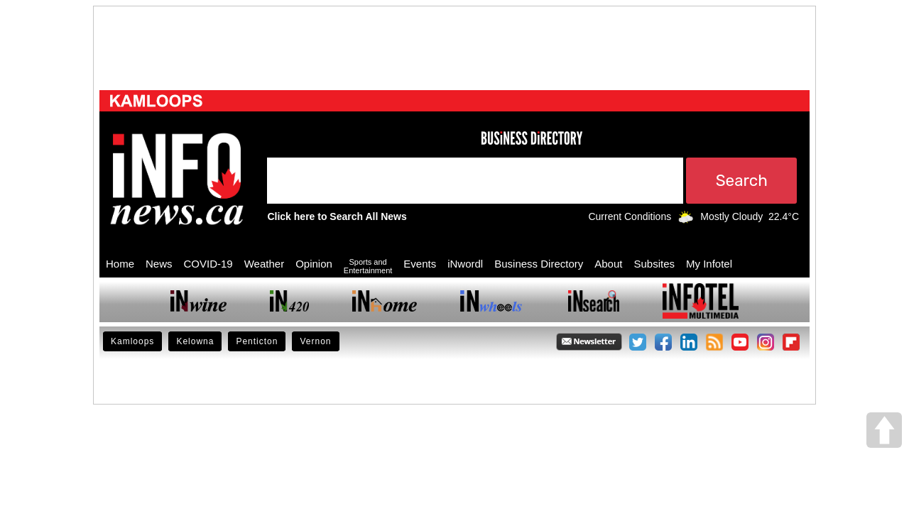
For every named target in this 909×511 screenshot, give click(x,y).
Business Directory (538, 264)
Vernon (315, 341)
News (159, 264)
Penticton (257, 341)
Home (120, 264)
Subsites (654, 264)
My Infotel (709, 264)
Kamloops (132, 341)
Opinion (313, 264)
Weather (264, 264)
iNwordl (465, 264)
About (608, 264)
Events (419, 264)
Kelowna (195, 341)
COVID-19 (208, 264)
